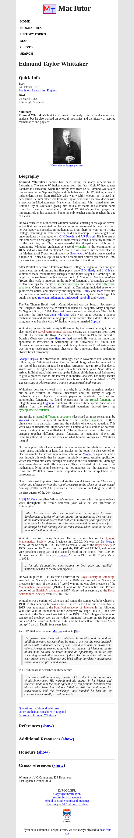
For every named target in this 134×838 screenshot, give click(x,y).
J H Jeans (108, 270)
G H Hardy (88, 270)
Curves (26, 47)
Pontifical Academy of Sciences (74, 607)
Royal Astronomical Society (55, 331)
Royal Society (103, 545)
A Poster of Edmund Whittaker (37, 715)
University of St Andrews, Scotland (66, 804)
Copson (95, 321)
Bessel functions (100, 399)
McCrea (32, 499)
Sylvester (62, 555)
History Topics (33, 34)
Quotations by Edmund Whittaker (39, 708)
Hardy (86, 290)
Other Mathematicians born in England (42, 711)
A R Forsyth (87, 236)
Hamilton (60, 338)
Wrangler (80, 246)
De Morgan (108, 541)
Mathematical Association (35, 587)
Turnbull (84, 297)
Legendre (49, 403)
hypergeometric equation (34, 409)
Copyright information (67, 793)
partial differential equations (53, 416)
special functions (68, 284)
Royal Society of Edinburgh (97, 576)
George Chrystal (29, 358)
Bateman (43, 297)
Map (23, 40)
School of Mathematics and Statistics (66, 800)
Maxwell (88, 454)
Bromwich (76, 253)
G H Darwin (67, 236)
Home (25, 21)
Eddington (56, 297)
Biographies (31, 27)
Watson (100, 297)
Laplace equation (91, 420)
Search (26, 53)
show (47, 725)
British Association (48, 590)
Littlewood (71, 297)
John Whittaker (59, 314)
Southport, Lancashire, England (38, 90)
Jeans (100, 290)
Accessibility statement (67, 797)
